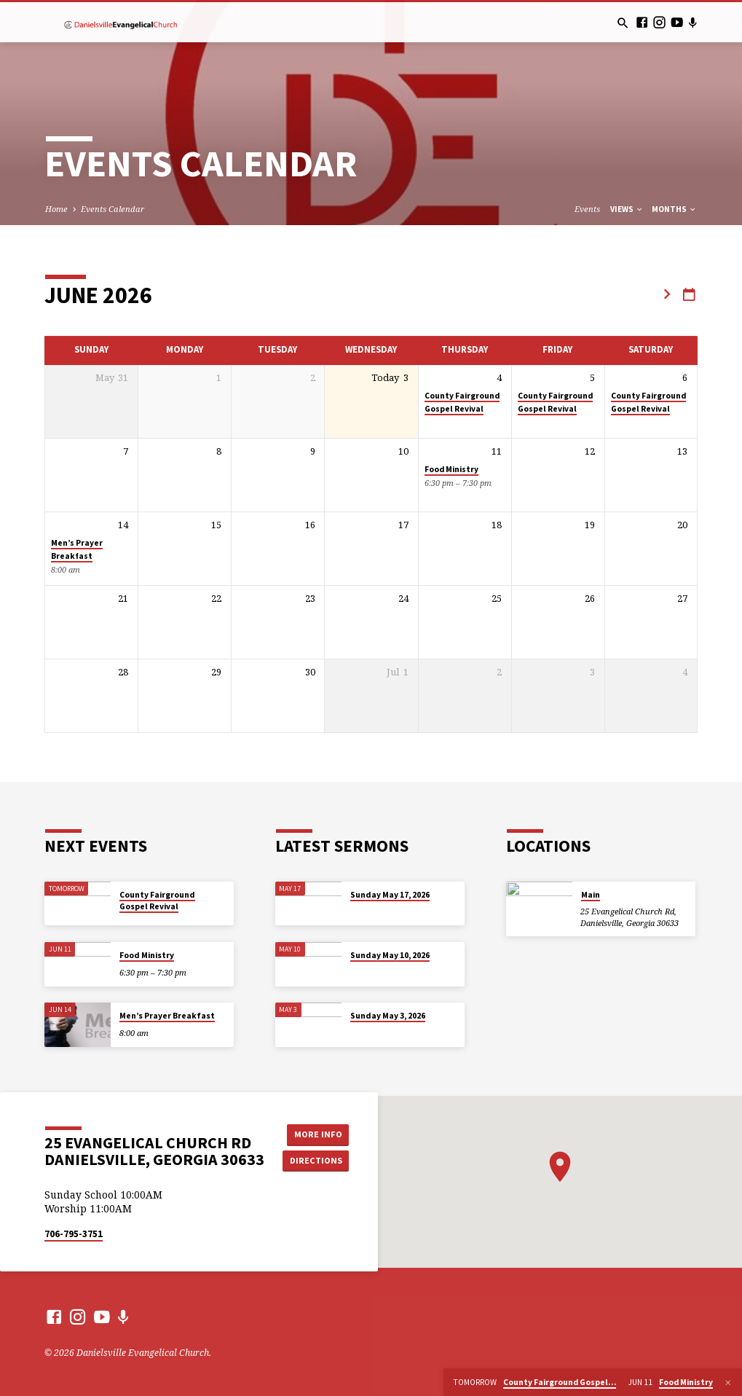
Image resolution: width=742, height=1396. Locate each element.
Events (587, 208)
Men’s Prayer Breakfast (167, 1016)
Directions (316, 1160)
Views (627, 209)
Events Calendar (112, 208)
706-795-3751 (73, 1234)
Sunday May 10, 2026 (390, 955)
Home (56, 208)
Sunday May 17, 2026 (390, 895)
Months (674, 209)
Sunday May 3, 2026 (387, 1016)
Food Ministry (451, 469)
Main (590, 895)
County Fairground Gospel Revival (157, 900)
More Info (316, 1134)
